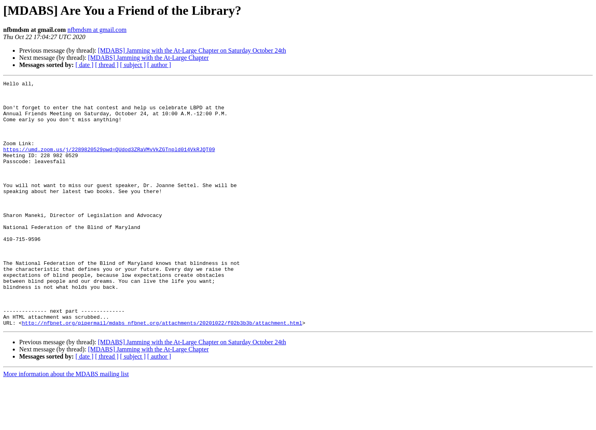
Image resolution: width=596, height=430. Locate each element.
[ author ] (159, 64)
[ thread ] (107, 64)
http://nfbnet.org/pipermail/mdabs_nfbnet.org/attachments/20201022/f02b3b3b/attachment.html (162, 371)
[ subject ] (133, 64)
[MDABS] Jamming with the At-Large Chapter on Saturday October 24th (192, 50)
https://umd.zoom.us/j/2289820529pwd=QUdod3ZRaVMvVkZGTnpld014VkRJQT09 (109, 163)
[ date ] (84, 64)
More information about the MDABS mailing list (66, 423)
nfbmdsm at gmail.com (97, 29)
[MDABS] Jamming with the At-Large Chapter (148, 57)
